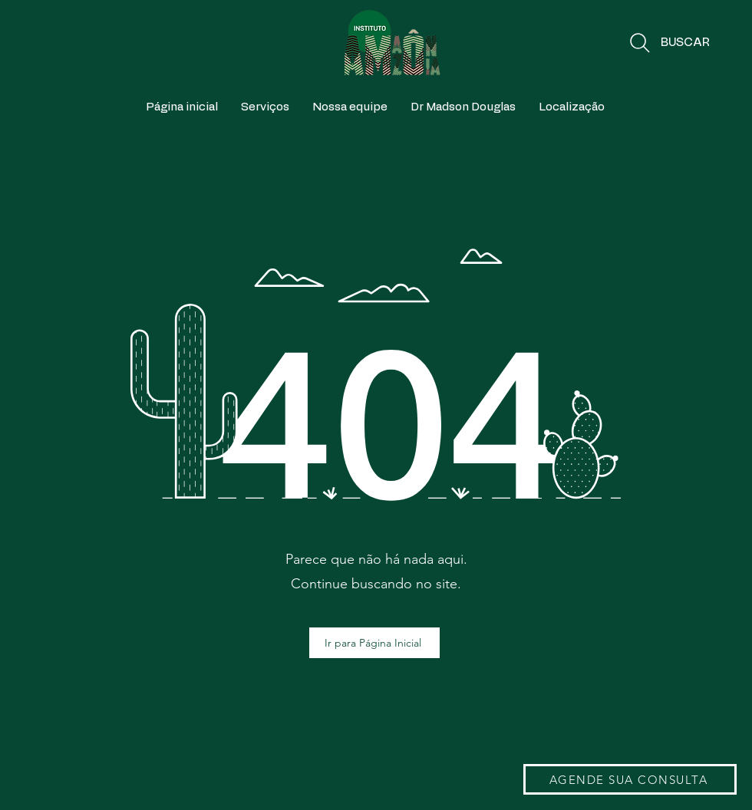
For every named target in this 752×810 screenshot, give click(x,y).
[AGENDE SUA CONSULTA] (630, 779)
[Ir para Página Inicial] (374, 642)
